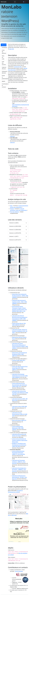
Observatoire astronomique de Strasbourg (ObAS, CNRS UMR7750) (19, 354)
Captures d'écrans (4, 68)
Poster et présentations (4, 77)
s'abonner (12, 136)
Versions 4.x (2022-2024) (15, 226)
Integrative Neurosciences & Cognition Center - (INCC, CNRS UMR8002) (19, 302)
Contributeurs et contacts (4, 85)
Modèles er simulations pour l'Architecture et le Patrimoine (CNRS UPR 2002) (19, 445)
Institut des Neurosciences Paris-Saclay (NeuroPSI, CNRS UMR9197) (20, 368)
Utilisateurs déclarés (4, 72)
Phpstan (12, 208)
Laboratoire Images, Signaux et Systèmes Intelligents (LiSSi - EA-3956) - (19, 331)
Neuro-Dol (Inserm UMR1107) (19, 420)
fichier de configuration (21, 210)
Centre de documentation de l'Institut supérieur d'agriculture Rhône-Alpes (19, 440)
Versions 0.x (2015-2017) (15, 240)
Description (4, 45)
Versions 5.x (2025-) (14, 223)
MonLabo (3, 2)
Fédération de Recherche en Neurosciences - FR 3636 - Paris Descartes (19, 477)
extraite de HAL (17, 66)
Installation (4, 47)
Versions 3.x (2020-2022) (15, 229)
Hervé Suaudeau (19, 571)
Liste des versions (4, 63)
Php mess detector (14, 212)
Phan (11, 205)
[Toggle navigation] (15, 2)
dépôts (3, 81)
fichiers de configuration (16, 207)
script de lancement (23, 205)
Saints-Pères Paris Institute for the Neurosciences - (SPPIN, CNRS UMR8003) (20, 295)
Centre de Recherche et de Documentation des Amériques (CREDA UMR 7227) (19, 385)
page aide (11, 49)
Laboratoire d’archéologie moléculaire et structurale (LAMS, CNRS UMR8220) (20, 375)
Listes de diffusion (4, 51)
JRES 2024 (14, 515)
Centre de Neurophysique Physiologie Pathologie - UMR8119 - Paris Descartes (18, 452)
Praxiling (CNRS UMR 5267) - (19, 360)
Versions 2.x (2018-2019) (15, 233)
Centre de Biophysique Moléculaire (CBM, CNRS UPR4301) (18, 428)
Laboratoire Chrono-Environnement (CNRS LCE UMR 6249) (19, 414)
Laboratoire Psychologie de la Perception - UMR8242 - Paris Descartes (19, 469)
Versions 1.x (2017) (13, 236)
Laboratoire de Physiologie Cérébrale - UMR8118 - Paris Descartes (18, 462)
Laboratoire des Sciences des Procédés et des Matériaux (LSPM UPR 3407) (20, 392)
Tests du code (3, 57)
